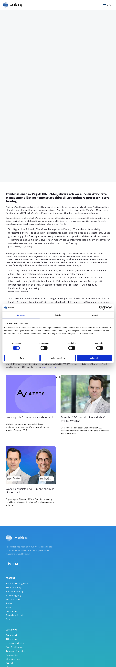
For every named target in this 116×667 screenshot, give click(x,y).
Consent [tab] (21, 315)
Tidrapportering (13, 583)
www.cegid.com (49, 367)
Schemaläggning (13, 590)
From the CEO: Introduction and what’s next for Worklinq (83, 419)
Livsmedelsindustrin (15, 638)
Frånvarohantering (14, 586)
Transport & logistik (15, 646)
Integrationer (12, 606)
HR (7, 662)
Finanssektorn (12, 650)
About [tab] (95, 315)
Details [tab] (58, 315)
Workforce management (17, 579)
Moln (8, 602)
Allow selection (58, 358)
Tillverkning (11, 634)
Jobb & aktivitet (13, 594)
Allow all (94, 358)
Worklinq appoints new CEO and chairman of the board (30, 488)
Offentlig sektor (13, 654)
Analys (9, 598)
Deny (22, 358)
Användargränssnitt (15, 610)
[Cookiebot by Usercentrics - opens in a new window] (101, 308)
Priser (8, 614)
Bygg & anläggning (15, 642)
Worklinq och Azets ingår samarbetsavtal (29, 418)
